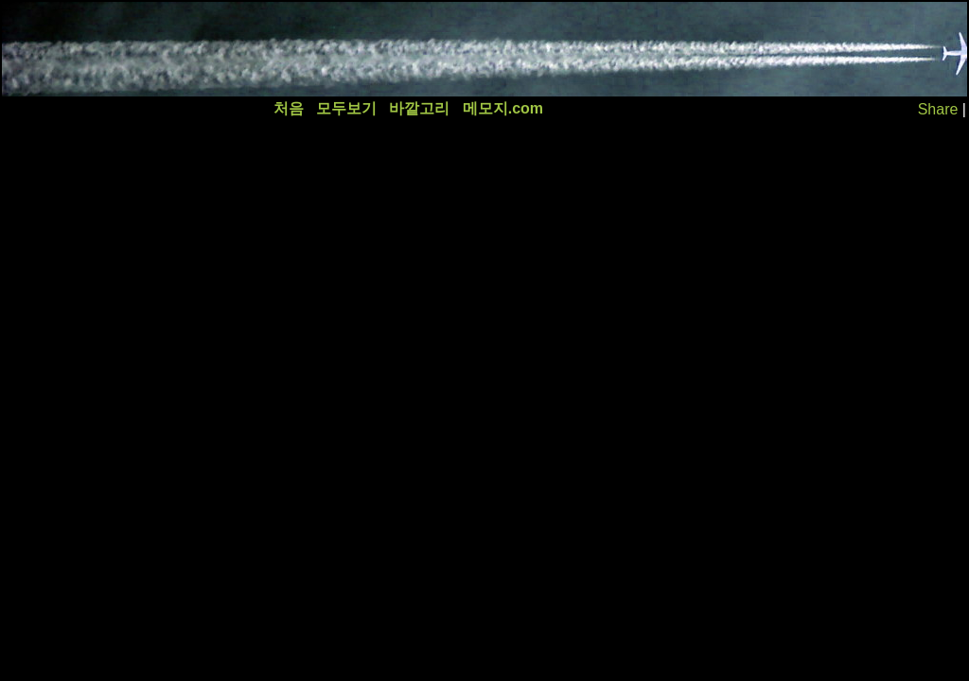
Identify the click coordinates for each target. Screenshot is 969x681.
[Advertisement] (347, 49)
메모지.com (503, 108)
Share (938, 109)
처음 (288, 108)
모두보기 (346, 108)
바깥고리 (419, 108)
